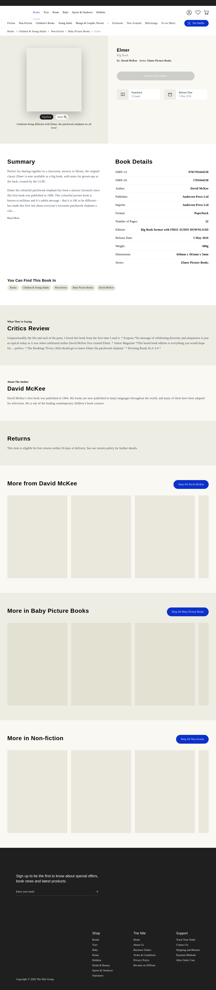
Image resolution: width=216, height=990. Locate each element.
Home (55, 12)
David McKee (129, 60)
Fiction (11, 23)
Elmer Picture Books (159, 60)
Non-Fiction (25, 23)
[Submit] (175, 12)
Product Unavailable (156, 75)
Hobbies (100, 12)
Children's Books (45, 23)
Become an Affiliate (144, 806)
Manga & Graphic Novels (90, 23)
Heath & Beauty (101, 806)
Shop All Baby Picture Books (188, 449)
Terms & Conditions (144, 796)
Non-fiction (57, 31)
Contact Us (182, 786)
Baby (65, 12)
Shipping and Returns (188, 791)
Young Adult (65, 23)
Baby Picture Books (79, 31)
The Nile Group (45, 820)
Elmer (97, 31)
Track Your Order (185, 781)
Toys (46, 12)
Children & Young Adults (33, 31)
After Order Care (185, 801)
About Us (138, 786)
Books (36, 12)
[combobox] (143, 12)
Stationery (98, 816)
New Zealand (134, 23)
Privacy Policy (141, 801)
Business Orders (142, 791)
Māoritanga (151, 23)
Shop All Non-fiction (192, 576)
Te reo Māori (168, 23)
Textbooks (117, 23)
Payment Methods (186, 796)
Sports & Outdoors (82, 12)
